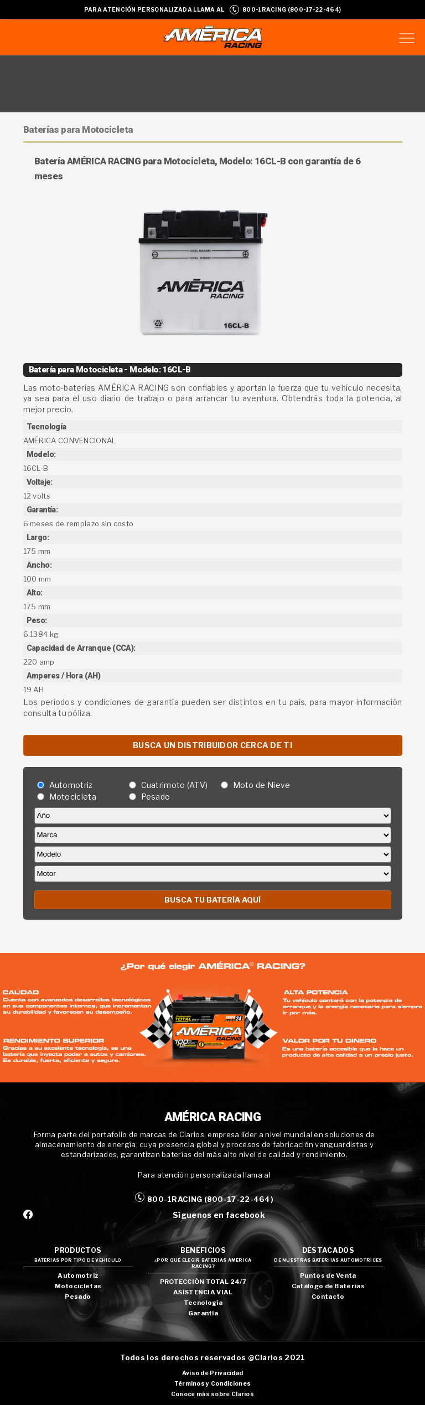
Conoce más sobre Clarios (212, 1394)
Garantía (203, 1313)
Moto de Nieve (262, 785)
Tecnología (203, 1303)
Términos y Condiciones (212, 1383)
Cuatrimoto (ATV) (174, 785)
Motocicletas (78, 1286)
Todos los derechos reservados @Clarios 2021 (212, 1357)
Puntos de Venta (328, 1275)
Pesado (155, 796)
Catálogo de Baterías (328, 1286)
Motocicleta (72, 796)
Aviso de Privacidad (212, 1373)
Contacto (328, 1296)
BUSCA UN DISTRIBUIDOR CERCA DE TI (212, 745)
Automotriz (71, 785)
